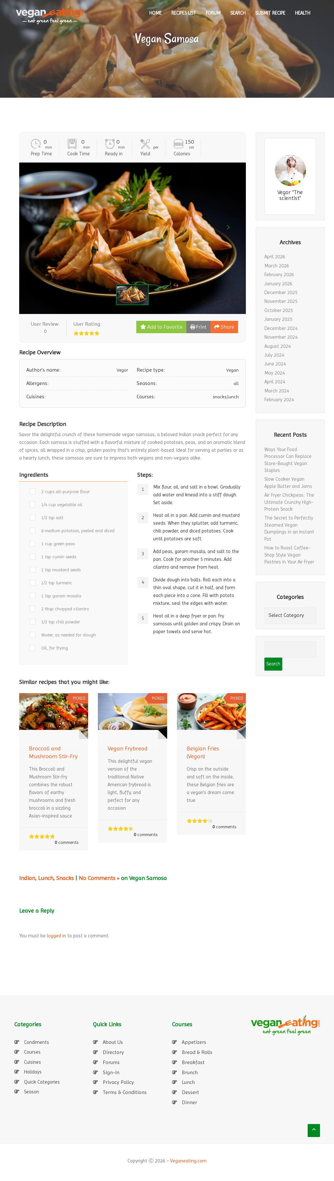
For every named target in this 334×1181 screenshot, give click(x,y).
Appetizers (194, 1042)
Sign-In (111, 1072)
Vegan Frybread (128, 748)
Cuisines (32, 1062)
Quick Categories (42, 1082)
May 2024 (274, 373)
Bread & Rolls (197, 1052)
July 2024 (274, 355)
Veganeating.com (188, 1161)
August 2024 (277, 346)
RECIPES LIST (183, 13)
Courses (32, 1052)
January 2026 (278, 284)
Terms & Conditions (125, 1092)
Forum (213, 13)
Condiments (36, 1042)
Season (31, 1092)
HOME (155, 13)
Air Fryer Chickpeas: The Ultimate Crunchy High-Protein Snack (289, 502)
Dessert (190, 1092)
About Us (113, 1042)
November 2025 (281, 301)
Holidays (33, 1072)
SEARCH (238, 13)
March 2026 (276, 266)
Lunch (45, 878)
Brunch (190, 1072)
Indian (27, 878)
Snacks (65, 878)
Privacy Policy (118, 1082)
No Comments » (99, 878)
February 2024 (279, 400)
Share (224, 327)
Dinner (189, 1102)
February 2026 (279, 274)
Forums (111, 1062)
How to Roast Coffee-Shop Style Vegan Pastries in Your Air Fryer (289, 555)
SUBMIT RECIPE (270, 13)
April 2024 (274, 382)
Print (198, 327)
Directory (113, 1052)
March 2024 (276, 391)
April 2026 (274, 257)
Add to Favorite (161, 327)
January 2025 (278, 319)
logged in (56, 936)
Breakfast (193, 1062)
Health (302, 13)
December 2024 (281, 328)
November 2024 (281, 337)
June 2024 (275, 364)
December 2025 (281, 292)
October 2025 (278, 310)
